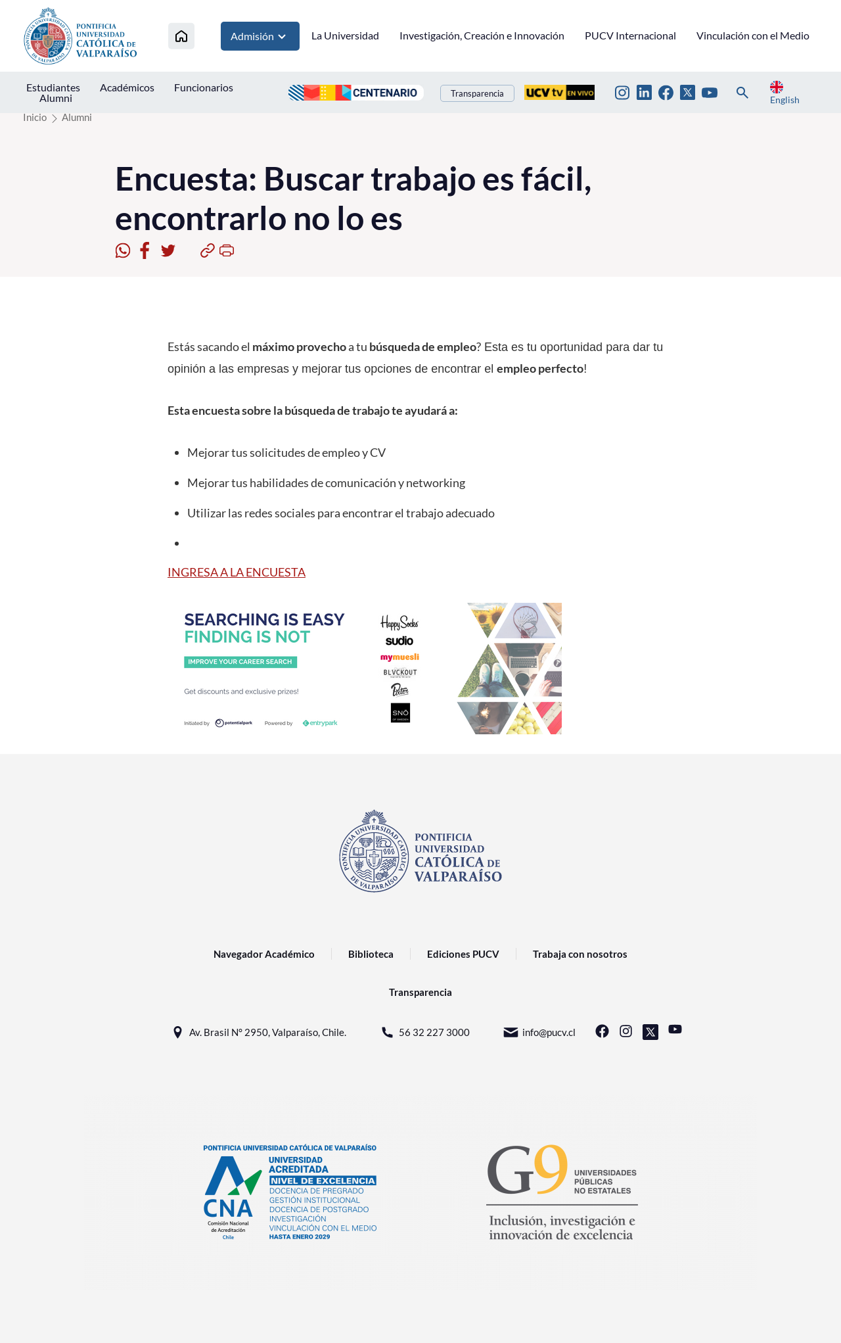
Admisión (260, 36)
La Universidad (345, 35)
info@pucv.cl (539, 1032)
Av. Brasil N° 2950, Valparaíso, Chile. (258, 1032)
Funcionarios (203, 87)
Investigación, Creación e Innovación (481, 35)
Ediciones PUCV (463, 954)
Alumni (55, 97)
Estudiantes (53, 87)
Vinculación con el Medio (752, 35)
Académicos (127, 87)
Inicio (35, 117)
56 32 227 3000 (424, 1032)
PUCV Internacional (630, 35)
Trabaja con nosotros (580, 954)
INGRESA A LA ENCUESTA (237, 572)
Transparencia (477, 93)
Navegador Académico (264, 954)
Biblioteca (371, 954)
